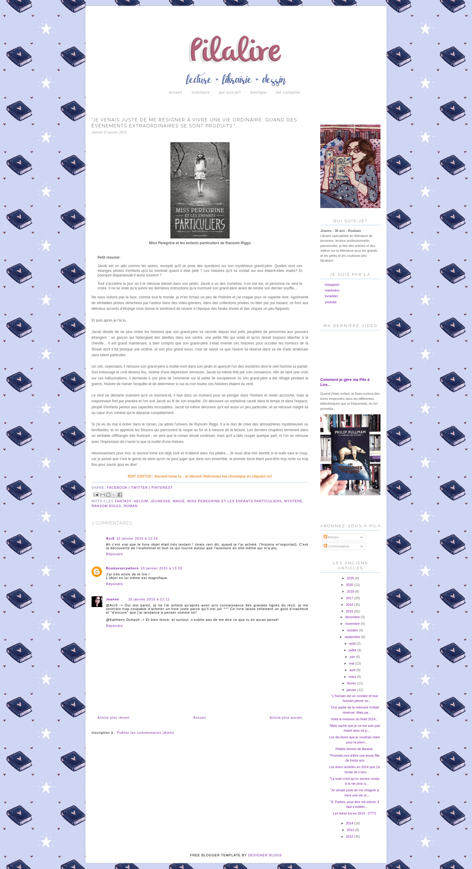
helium (141, 501)
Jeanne (112, 599)
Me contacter (288, 92)
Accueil (175, 92)
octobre (353, 630)
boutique (258, 92)
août (352, 643)
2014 (350, 823)
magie (179, 501)
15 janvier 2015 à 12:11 (149, 599)
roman (131, 506)
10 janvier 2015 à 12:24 (137, 538)
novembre (353, 623)
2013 (351, 830)
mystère (293, 501)
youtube (331, 302)
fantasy (123, 501)
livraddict (331, 296)
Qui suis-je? (230, 92)
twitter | (141, 487)
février (352, 683)
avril (352, 670)
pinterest (162, 487)
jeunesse (160, 501)
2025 (351, 578)
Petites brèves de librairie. (354, 749)
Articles (331, 537)
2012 (350, 836)
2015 (350, 611)
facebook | (119, 487)
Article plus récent (113, 717)
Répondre (114, 554)
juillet (353, 650)
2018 (351, 591)
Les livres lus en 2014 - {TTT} (354, 813)
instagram (332, 284)
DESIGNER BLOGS (265, 855)
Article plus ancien (286, 717)
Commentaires (337, 546)
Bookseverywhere (122, 568)
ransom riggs (106, 506)
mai (352, 663)
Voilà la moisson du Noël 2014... (354, 719)
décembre (353, 617)
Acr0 (110, 538)
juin (353, 657)
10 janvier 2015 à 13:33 (161, 568)
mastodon (332, 290)
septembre (353, 637)
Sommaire (200, 92)
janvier (352, 690)
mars (353, 676)
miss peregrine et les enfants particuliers (235, 501)
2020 (350, 585)
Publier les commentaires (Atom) (145, 732)
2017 (350, 598)
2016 (350, 604)
